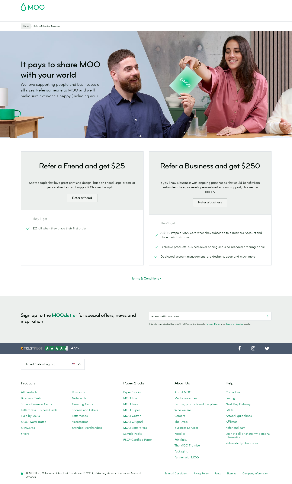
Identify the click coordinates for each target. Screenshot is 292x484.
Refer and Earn (236, 428)
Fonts (218, 473)
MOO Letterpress (135, 428)
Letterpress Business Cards (39, 410)
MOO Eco (130, 398)
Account (205, 6)
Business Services (195, 18)
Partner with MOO (186, 457)
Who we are (182, 410)
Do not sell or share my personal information (248, 435)
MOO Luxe (130, 404)
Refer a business (210, 202)
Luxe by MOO (30, 416)
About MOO (183, 392)
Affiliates (231, 422)
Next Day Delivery (238, 404)
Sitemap (232, 473)
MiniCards (28, 428)
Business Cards (32, 18)
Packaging (181, 451)
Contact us (233, 392)
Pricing (230, 398)
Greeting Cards (82, 404)
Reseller (179, 434)
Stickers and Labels (85, 410)
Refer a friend (82, 198)
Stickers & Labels (78, 18)
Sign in (219, 6)
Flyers (25, 434)
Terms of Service (234, 323)
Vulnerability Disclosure (242, 443)
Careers (179, 416)
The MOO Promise (187, 445)
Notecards (79, 398)
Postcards (54, 18)
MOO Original (133, 422)
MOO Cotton (132, 416)
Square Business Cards (36, 404)
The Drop (181, 422)
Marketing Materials (109, 18)
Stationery (135, 18)
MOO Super (131, 410)
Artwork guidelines (239, 416)
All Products (29, 392)
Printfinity (180, 440)
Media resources (185, 398)
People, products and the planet (196, 404)
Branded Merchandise (87, 428)
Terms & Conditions (176, 473)
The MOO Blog (222, 18)
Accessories (80, 422)
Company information (255, 473)
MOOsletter (64, 315)
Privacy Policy (213, 323)
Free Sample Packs (182, 6)
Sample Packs (132, 434)
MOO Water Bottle (33, 422)
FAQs (229, 410)
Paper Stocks (132, 392)
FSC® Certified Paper (137, 440)
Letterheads (80, 416)
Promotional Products (162, 18)
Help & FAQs (247, 18)
